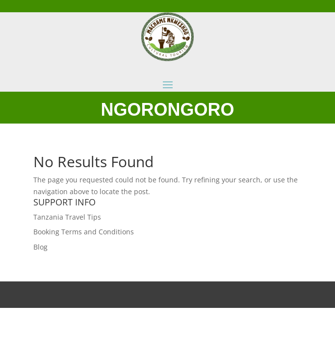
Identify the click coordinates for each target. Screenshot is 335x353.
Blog (40, 247)
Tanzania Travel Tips (67, 217)
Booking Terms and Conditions (83, 231)
